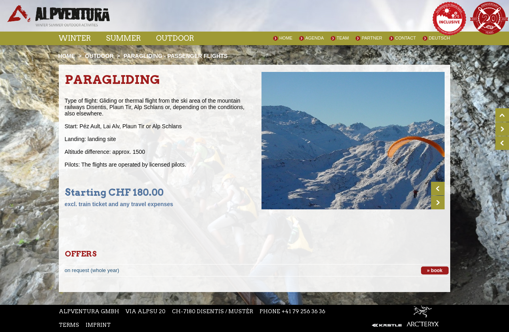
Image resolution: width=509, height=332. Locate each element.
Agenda (314, 38)
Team (343, 38)
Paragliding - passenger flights (176, 56)
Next (438, 202)
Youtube (236, 20)
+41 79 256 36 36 (303, 311)
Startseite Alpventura (58, 15)
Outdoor (175, 38)
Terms (69, 325)
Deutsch (439, 38)
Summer (123, 38)
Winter (74, 38)
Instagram (219, 20)
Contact (405, 38)
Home (285, 38)
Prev (438, 188)
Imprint (98, 325)
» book (435, 270)
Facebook (203, 20)
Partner (371, 38)
